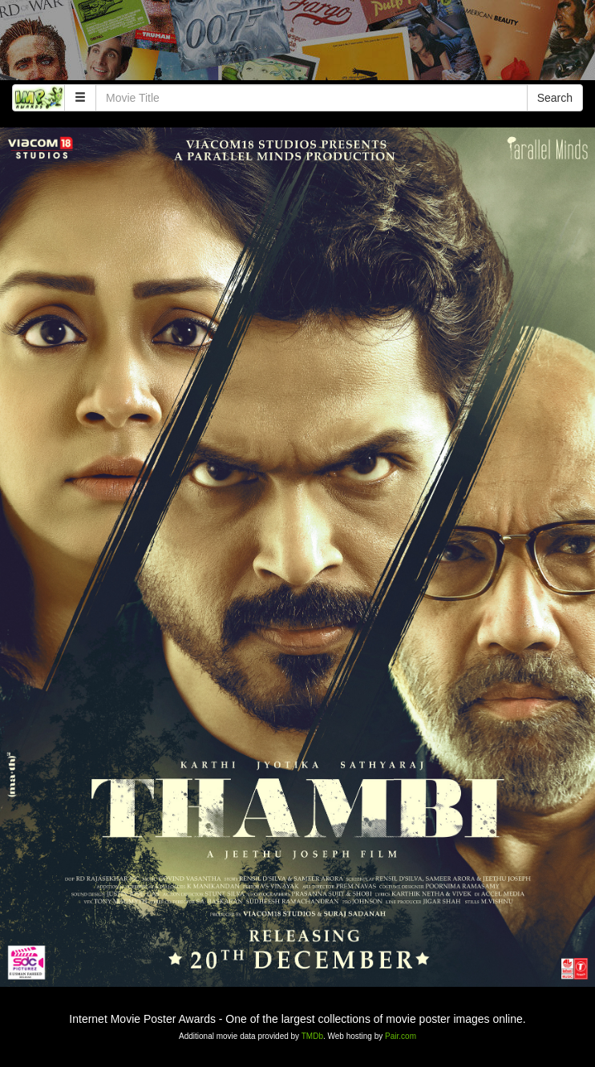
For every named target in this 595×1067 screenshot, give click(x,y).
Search (555, 97)
